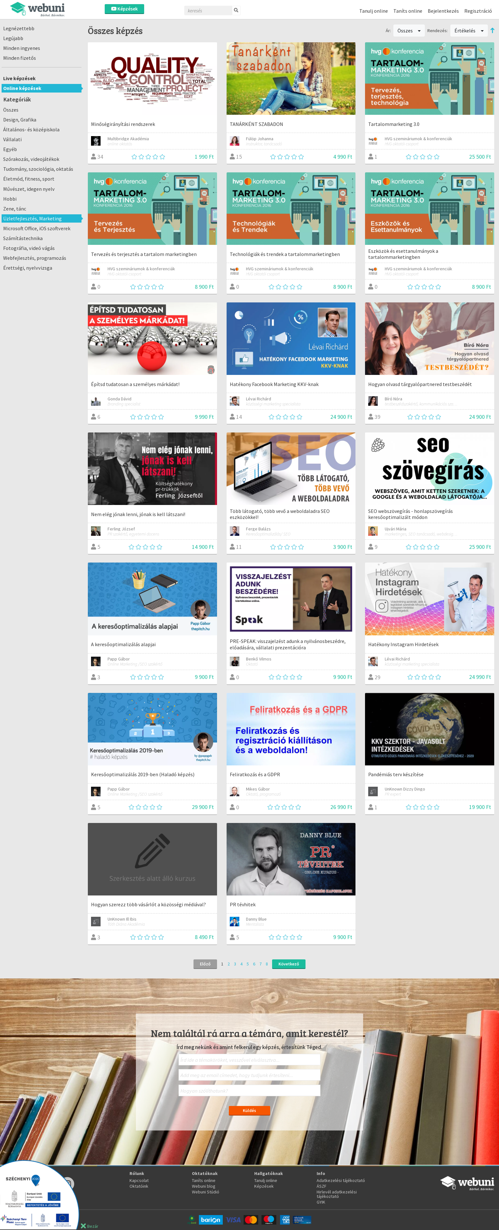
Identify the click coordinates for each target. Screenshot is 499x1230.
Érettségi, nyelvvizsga (27, 268)
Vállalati (12, 139)
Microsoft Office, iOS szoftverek (36, 228)
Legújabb (13, 38)
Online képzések (22, 88)
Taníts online (407, 11)
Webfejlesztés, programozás (34, 258)
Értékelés (469, 30)
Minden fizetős (19, 58)
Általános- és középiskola (31, 129)
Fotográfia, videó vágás (29, 248)
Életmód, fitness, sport (28, 179)
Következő (288, 964)
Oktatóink (139, 1186)
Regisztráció (478, 11)
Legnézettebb (18, 28)
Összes (10, 110)
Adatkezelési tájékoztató (341, 1180)
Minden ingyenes (21, 48)
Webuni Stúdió (205, 1192)
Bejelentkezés (443, 11)
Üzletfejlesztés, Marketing (32, 218)
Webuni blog (203, 1186)
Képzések (124, 9)
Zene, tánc (14, 208)
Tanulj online (373, 11)
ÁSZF (322, 1186)
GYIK (321, 1202)
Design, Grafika (19, 119)
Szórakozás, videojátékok (31, 159)
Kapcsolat (139, 1180)
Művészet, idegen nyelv (29, 189)
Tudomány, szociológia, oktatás (38, 169)
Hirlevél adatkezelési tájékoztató (337, 1194)
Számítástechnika (23, 238)
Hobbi (10, 199)
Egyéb (10, 149)
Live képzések (19, 78)
